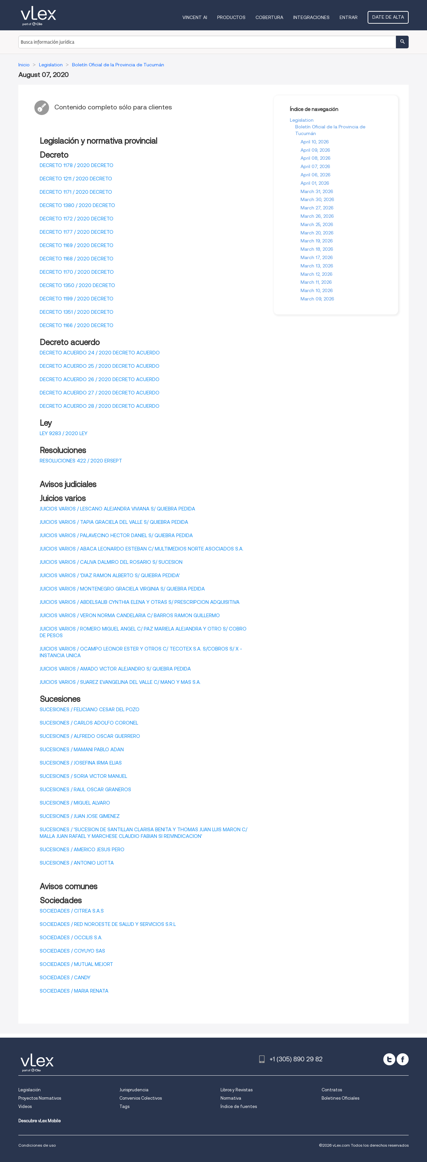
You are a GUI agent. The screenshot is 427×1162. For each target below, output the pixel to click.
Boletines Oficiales (340, 1098)
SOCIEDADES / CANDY (65, 977)
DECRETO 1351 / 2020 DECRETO (76, 312)
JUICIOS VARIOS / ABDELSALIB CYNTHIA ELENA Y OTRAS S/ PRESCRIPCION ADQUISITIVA (140, 602)
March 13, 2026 (317, 265)
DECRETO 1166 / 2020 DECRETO (76, 325)
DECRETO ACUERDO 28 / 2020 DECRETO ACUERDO (99, 406)
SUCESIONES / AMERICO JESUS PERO (82, 849)
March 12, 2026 (317, 274)
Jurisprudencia (133, 1089)
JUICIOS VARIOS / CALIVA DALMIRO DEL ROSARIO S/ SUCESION (111, 562)
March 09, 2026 (317, 298)
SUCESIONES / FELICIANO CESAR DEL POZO (89, 709)
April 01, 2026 (315, 183)
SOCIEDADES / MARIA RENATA (74, 991)
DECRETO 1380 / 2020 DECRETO (77, 205)
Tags (124, 1106)
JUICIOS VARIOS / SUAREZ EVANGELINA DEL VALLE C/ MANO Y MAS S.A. (120, 682)
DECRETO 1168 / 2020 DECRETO (76, 258)
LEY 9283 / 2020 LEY (63, 433)
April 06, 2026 (316, 174)
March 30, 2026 (317, 199)
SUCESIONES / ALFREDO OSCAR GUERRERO (90, 736)
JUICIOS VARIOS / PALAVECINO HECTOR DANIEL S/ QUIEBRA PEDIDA (116, 535)
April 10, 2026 (315, 141)
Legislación (29, 1089)
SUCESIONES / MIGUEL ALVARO (75, 803)
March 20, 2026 (317, 232)
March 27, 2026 (317, 207)
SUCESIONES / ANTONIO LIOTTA (77, 863)
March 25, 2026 (317, 224)
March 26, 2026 (317, 216)
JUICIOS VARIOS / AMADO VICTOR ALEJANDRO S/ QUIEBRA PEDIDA (115, 669)
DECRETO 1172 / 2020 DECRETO (76, 218)
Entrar (349, 17)
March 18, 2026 (317, 249)
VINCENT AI (194, 17)
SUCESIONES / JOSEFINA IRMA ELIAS (81, 763)
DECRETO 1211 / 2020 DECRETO (76, 178)
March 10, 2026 (317, 290)
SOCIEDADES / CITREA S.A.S (72, 911)
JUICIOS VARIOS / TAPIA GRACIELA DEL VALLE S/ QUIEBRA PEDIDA (114, 522)
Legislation (302, 120)
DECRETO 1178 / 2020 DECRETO (76, 165)
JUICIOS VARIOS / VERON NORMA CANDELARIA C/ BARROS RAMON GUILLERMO (130, 615)
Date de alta (388, 17)
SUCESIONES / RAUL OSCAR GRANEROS (85, 789)
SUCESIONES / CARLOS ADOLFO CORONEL (89, 723)
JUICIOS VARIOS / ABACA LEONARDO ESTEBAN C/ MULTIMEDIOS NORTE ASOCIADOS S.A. (142, 548)
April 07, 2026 (315, 166)
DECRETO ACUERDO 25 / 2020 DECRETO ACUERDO (99, 366)
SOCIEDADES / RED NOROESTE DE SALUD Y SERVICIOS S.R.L (108, 924)
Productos (231, 17)
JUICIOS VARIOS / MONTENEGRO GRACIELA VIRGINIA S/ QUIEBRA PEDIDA (122, 589)
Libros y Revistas (237, 1089)
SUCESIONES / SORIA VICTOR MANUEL (83, 776)
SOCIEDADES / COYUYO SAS (72, 951)
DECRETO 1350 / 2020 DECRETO (77, 285)
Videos (25, 1106)
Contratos (332, 1089)
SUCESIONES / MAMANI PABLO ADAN (82, 749)
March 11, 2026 (316, 282)
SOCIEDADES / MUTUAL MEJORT (76, 964)
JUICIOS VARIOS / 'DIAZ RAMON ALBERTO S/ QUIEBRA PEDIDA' (110, 575)
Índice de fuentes (239, 1106)
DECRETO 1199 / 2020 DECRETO (76, 298)
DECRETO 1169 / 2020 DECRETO (76, 245)
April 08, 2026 (316, 158)
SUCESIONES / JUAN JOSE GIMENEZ (80, 816)
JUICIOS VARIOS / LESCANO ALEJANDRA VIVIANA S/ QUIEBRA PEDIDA (117, 508)
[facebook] (403, 1059)
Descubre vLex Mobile (39, 1120)
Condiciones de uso (37, 1145)
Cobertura (269, 17)
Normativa (231, 1098)
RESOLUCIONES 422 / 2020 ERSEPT (81, 460)
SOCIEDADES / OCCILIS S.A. (71, 937)
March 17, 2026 (317, 257)
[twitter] (389, 1059)
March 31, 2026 (317, 191)
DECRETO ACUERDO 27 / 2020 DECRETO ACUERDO (99, 392)
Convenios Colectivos (140, 1098)
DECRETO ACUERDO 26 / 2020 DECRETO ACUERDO (99, 379)
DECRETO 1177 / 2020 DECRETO (76, 232)
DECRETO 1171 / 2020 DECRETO (76, 192)
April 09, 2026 (315, 150)
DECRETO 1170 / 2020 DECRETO (77, 272)
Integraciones (311, 17)
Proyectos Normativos (39, 1098)
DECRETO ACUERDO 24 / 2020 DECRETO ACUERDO (100, 352)
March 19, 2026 (317, 240)
